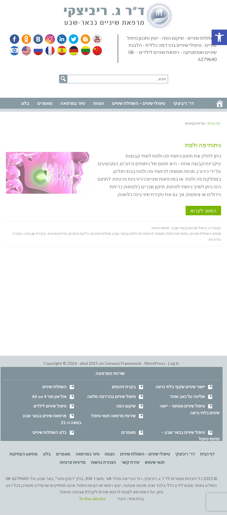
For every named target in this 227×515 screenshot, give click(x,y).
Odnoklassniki (26, 39)
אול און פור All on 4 (49, 396)
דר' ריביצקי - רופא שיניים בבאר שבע (118, 16)
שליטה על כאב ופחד (187, 396)
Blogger (83, 39)
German (72, 50)
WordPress (154, 363)
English (26, 50)
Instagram (49, 39)
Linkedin (60, 39)
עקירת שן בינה (35, 233)
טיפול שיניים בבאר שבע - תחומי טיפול (179, 228)
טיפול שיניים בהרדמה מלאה (111, 396)
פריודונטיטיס (57, 233)
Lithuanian (84, 50)
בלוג (47, 453)
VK (38, 39)
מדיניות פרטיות (73, 462)
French (49, 50)
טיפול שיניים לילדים (50, 405)
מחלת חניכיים (100, 233)
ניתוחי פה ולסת (203, 144)
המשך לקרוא (203, 210)
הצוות (110, 453)
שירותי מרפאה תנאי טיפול (113, 415)
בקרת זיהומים (124, 386)
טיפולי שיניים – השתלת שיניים (145, 453)
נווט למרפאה (17, 89)
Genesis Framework (123, 363)
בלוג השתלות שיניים (50, 432)
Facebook (15, 39)
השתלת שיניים (201, 233)
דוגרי (121, 498)
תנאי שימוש (155, 462)
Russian (38, 50)
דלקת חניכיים (79, 233)
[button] (219, 37)
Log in (173, 363)
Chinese (95, 50)
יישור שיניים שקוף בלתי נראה (180, 386)
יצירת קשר (130, 462)
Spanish (61, 50)
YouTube (94, 39)
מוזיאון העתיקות (23, 453)
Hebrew (15, 50)
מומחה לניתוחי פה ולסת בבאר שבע (138, 233)
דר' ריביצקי (185, 453)
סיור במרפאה (87, 453)
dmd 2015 (89, 363)
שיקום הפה (126, 405)
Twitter (72, 39)
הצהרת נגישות (103, 462)
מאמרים (128, 432)
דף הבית (207, 453)
